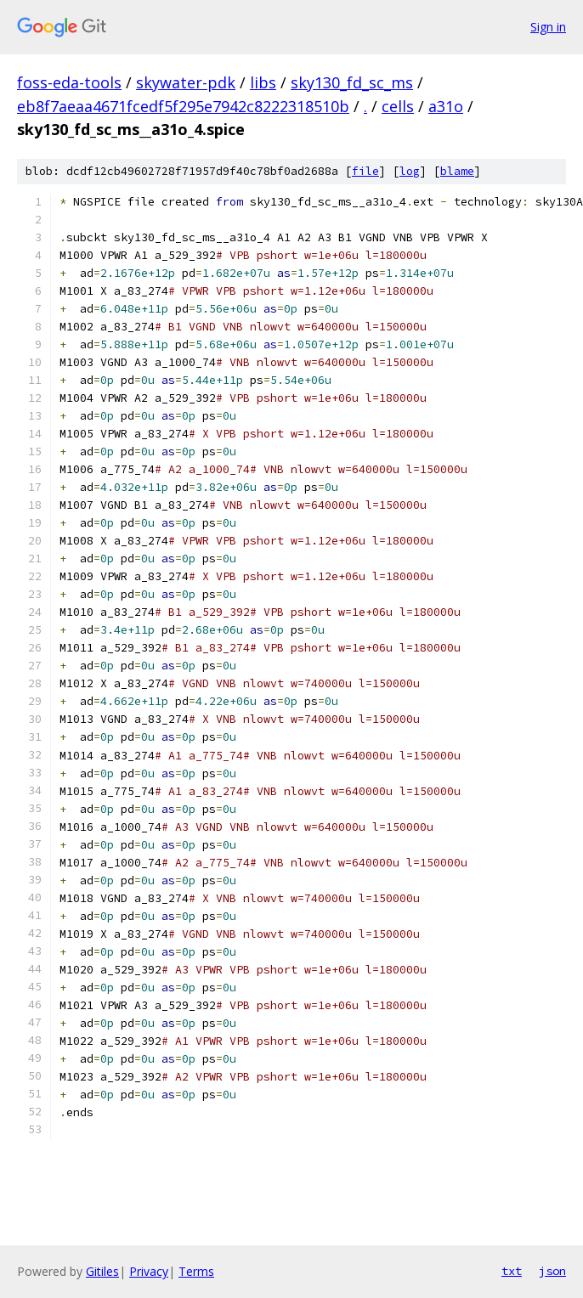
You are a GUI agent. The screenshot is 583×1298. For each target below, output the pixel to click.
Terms (196, 1271)
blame (457, 171)
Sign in (548, 27)
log (409, 171)
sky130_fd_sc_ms (352, 82)
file (365, 171)
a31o (445, 106)
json (552, 1270)
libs (263, 82)
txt (511, 1270)
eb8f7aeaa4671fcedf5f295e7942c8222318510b (183, 106)
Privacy (148, 1271)
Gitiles (102, 1271)
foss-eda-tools (69, 82)
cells (398, 106)
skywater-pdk (185, 82)
